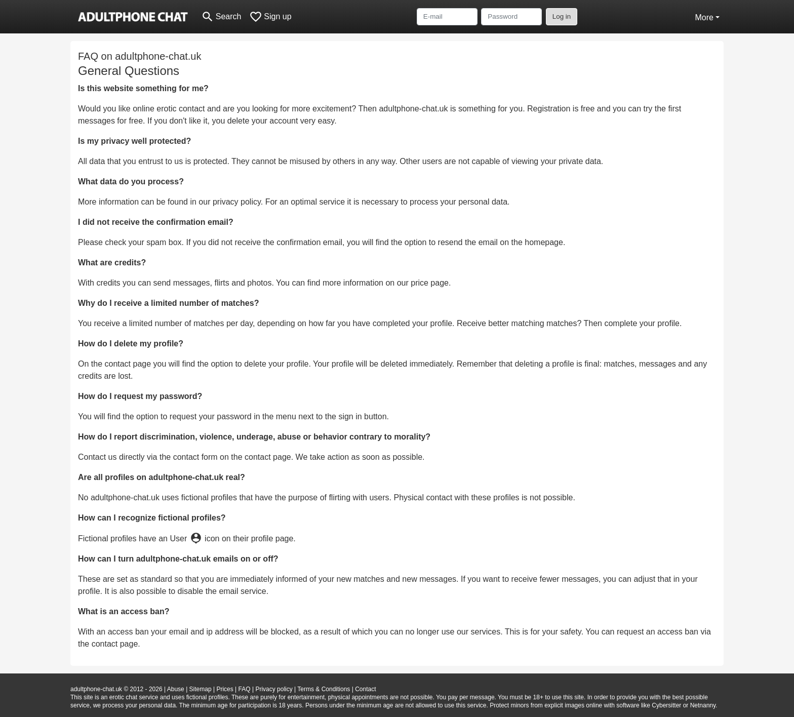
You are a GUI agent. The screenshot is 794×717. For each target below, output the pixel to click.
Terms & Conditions (323, 689)
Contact (365, 689)
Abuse (175, 689)
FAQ (245, 689)
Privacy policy (273, 689)
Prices (224, 689)
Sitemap (200, 689)
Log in (561, 16)
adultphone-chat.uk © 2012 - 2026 (116, 689)
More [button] (704, 17)
